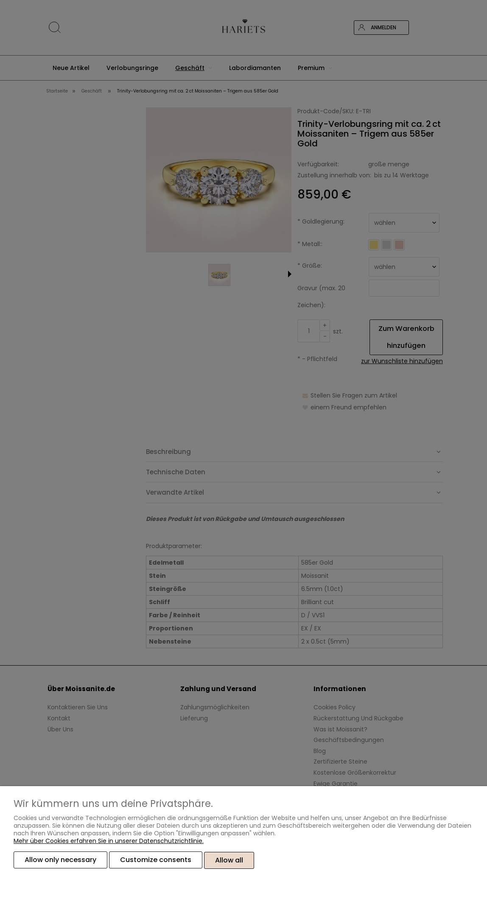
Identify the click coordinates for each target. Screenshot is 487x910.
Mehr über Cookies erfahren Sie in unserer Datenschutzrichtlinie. (109, 841)
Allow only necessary (60, 860)
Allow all (229, 860)
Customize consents (155, 860)
